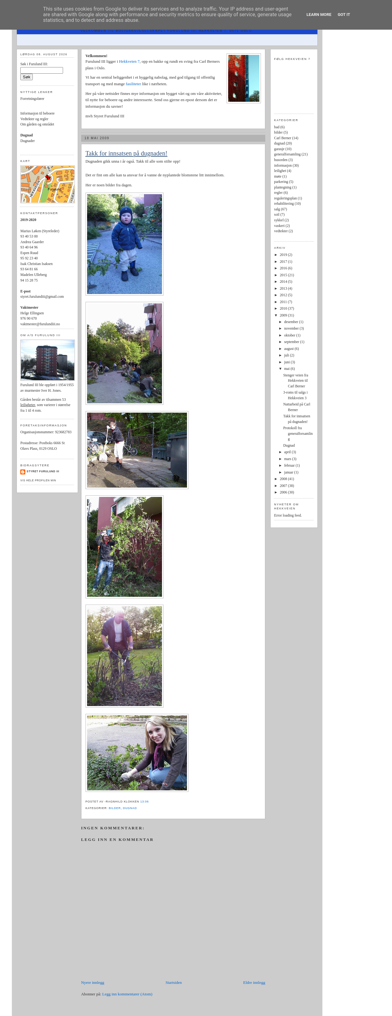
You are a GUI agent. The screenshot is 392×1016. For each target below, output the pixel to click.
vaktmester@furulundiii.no (40, 324)
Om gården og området (37, 124)
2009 (284, 315)
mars (288, 459)
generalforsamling (287, 154)
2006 (284, 492)
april (288, 452)
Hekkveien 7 (129, 61)
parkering (281, 182)
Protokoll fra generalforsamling (298, 433)
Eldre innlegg (254, 982)
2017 (284, 262)
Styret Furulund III (43, 471)
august (289, 349)
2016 (284, 268)
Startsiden (173, 982)
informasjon (283, 166)
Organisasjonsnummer (36, 432)
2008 (284, 479)
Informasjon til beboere (37, 113)
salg (277, 209)
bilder (115, 808)
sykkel (279, 220)
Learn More (318, 14)
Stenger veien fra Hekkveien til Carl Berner (295, 380)
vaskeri (279, 226)
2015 (284, 275)
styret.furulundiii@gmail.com (42, 297)
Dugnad (289, 446)
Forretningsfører (32, 99)
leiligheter (27, 405)
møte (277, 176)
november (292, 328)
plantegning (282, 187)
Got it (344, 14)
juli (287, 355)
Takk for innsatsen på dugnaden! (127, 153)
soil (276, 215)
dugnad (130, 808)
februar (290, 466)
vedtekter (280, 231)
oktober (290, 335)
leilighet (280, 171)
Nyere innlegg (92, 982)
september (292, 342)
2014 (284, 282)
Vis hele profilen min (38, 480)
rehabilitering (284, 204)
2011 (284, 302)
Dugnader (27, 141)
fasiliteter (134, 83)
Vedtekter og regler (34, 119)
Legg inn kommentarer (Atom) (127, 994)
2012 (284, 295)
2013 (284, 289)
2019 (284, 255)
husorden (280, 160)
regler (278, 193)
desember (291, 322)
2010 (284, 309)
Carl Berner (282, 138)
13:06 (144, 801)
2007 (284, 486)
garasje (279, 149)
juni (287, 362)
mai (287, 369)
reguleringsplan (285, 198)
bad (276, 127)
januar (289, 472)
